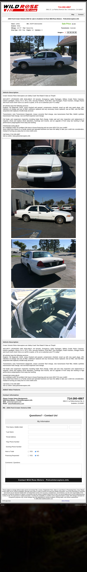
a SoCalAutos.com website (80, 505)
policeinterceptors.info (14, 402)
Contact (81, 14)
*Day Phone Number (12, 442)
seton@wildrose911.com (16, 403)
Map (72, 14)
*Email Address (11, 437)
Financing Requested (12, 455)
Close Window (65, 500)
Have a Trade (9, 451)
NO (38, 451)
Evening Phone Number (13, 447)
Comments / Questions (12, 462)
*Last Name (10, 432)
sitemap (2, 505)
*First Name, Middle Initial (14, 427)
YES (31, 451)
